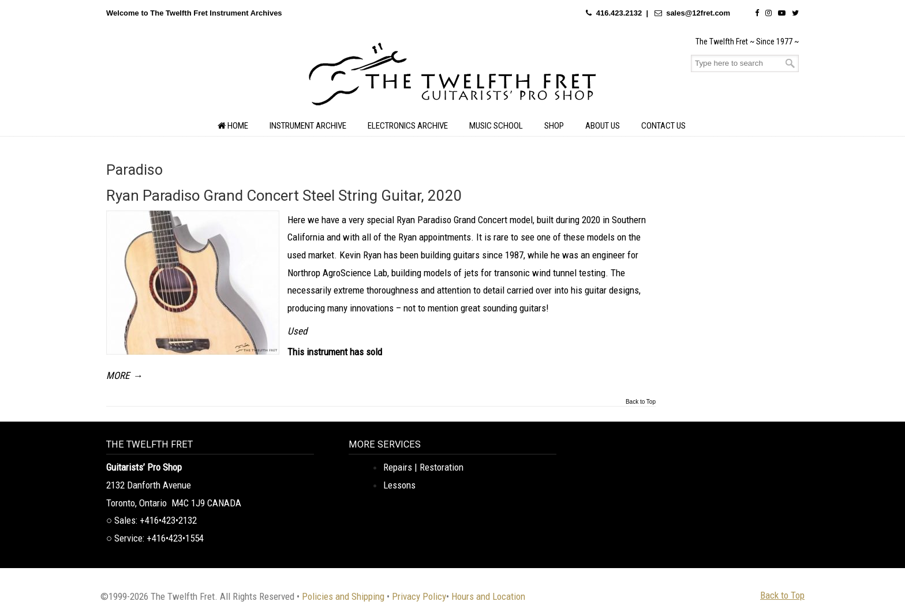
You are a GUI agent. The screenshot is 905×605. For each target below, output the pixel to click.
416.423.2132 (619, 13)
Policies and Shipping (343, 596)
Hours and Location (488, 596)
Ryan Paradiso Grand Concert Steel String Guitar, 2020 (284, 195)
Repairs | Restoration (423, 467)
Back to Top (641, 402)
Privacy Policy (419, 596)
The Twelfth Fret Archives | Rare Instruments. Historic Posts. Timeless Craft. (452, 77)
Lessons (399, 485)
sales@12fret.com (698, 13)
